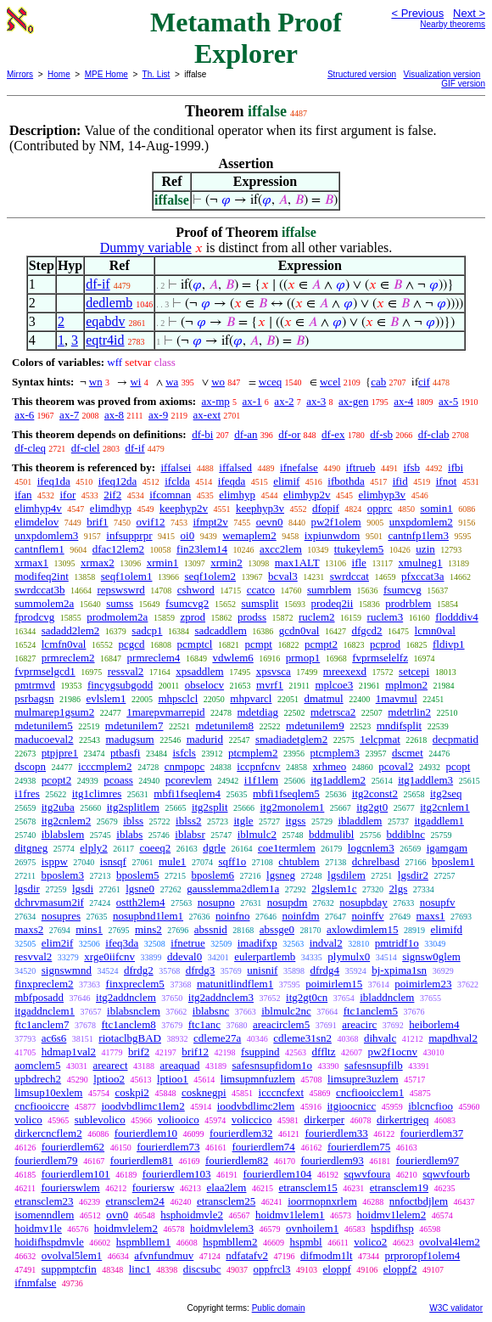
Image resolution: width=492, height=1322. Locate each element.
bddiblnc (405, 834)
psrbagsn (33, 698)
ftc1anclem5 (371, 1010)
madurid (205, 739)
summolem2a (44, 603)
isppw (55, 861)
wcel (330, 381)
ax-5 (448, 401)
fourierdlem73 (168, 1146)
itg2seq (446, 793)
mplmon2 (406, 684)
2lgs (398, 888)
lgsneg (280, 875)
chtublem (298, 861)
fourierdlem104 (277, 1173)
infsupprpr (129, 535)
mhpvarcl (250, 698)
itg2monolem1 (292, 807)
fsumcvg (402, 589)
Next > (469, 13)
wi (135, 381)
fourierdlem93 (331, 1160)
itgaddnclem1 (44, 1010)
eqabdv (105, 321)
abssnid (210, 929)
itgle (243, 820)
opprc (380, 508)
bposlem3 (62, 875)
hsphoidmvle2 (191, 1214)
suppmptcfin (69, 1269)
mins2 (148, 929)
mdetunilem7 (134, 725)
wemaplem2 (249, 535)
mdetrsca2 (332, 712)
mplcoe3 (334, 684)
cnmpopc (185, 766)
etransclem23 (43, 1201)
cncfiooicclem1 (370, 1092)
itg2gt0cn (306, 997)
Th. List (157, 74)
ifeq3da (121, 943)
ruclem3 (385, 616)
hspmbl (305, 1241)
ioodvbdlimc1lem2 (142, 1106)
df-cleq (30, 448)
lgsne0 (140, 888)
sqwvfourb (446, 1173)
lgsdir (27, 888)
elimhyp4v (38, 508)
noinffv (368, 915)
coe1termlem (287, 847)
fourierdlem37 (431, 1133)
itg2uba (58, 807)
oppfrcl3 (272, 1269)
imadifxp (257, 943)
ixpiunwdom (333, 535)
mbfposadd (39, 997)
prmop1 (303, 657)
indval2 (326, 943)
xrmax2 (98, 562)
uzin (425, 549)
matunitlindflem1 (235, 983)
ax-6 (24, 414)
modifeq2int (41, 576)
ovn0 (117, 1214)
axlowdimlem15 (363, 929)
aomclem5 (37, 1065)
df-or (289, 434)
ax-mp (216, 401)
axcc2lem (281, 549)
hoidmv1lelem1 (290, 1214)
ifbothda (345, 481)
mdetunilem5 (43, 725)
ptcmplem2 (253, 752)
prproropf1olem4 (423, 1255)
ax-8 (114, 414)
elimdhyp (110, 508)
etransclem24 (135, 1201)
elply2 (94, 847)
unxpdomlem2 (421, 521)
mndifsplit (399, 725)
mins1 (89, 929)
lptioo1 (172, 1078)
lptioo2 (109, 1078)
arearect (109, 1065)
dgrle (214, 847)
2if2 (112, 494)
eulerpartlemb (264, 956)
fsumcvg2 (187, 603)
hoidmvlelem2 (126, 1228)
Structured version (361, 74)
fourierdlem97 (427, 1160)
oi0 (188, 535)
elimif (286, 481)
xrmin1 (163, 562)
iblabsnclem (133, 1010)
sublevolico (100, 1119)
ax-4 (403, 401)
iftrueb (361, 467)
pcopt (457, 766)
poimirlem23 (422, 983)
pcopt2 (56, 780)
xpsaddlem (199, 671)
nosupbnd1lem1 (148, 915)
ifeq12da (117, 481)
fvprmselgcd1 (44, 671)
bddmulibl (331, 834)
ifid (400, 481)
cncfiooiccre (41, 1106)
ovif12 (151, 521)
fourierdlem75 (358, 1146)
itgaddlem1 (439, 820)
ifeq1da (53, 481)
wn (96, 381)
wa (171, 381)
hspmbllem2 (230, 1241)
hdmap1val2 (69, 1051)
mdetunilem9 (315, 725)
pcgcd (131, 644)
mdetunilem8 (224, 725)
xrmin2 (226, 562)
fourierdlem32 (241, 1133)
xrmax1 (31, 562)
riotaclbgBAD (129, 1038)
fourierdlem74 (263, 1146)
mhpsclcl (178, 698)
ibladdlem (360, 820)
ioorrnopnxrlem (322, 1201)
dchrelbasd (376, 861)
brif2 (138, 1051)
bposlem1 (453, 861)
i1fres (27, 793)
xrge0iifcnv (109, 956)
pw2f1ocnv (393, 1051)
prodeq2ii (331, 603)
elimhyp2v (307, 494)
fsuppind (260, 1051)
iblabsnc (211, 1010)
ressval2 (126, 671)
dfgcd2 (366, 630)
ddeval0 (184, 956)
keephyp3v (260, 508)
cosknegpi (204, 1092)
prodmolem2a (117, 616)
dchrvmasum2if (49, 902)
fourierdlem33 (336, 1133)
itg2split (210, 807)
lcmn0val (435, 630)
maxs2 (28, 929)
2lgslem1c (333, 888)
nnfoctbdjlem (418, 1201)
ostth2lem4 (140, 902)
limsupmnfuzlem (258, 1078)
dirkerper (324, 1119)
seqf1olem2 (210, 576)
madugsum (130, 739)
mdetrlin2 (409, 712)
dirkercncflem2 (47, 1133)
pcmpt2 (321, 644)
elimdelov (36, 521)
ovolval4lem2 (449, 1241)
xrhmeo (330, 766)
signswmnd (67, 970)
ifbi (455, 467)
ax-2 (284, 401)
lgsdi (82, 888)
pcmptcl (195, 644)
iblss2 (188, 820)
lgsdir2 (413, 875)
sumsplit (259, 603)
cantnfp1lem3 (418, 535)
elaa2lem (227, 1187)
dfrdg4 (324, 970)
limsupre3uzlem (363, 1078)
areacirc (359, 1024)
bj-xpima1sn (399, 970)
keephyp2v (183, 508)
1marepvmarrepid (165, 712)
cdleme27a (217, 1038)
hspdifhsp (392, 1228)
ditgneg (31, 847)
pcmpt (258, 644)
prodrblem (408, 603)
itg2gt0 (372, 807)
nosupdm (287, 902)
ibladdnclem (387, 997)
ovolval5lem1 (72, 1255)
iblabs (129, 834)
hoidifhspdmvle (49, 1241)
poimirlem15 (333, 983)
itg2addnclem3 (221, 997)
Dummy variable (146, 247)
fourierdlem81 (141, 1160)
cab (378, 381)
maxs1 (431, 915)
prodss (252, 616)
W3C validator (456, 1308)
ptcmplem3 (335, 752)
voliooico (178, 1119)
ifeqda (231, 481)
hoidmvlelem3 (222, 1228)
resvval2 (33, 956)
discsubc (202, 1269)
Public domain (278, 1308)
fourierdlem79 (45, 1160)
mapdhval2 (453, 1038)
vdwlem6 (232, 657)
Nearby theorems (452, 24)
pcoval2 (395, 766)
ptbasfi (125, 752)
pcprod (385, 644)
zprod (192, 616)
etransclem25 (226, 1201)
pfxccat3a (422, 576)
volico (28, 1119)
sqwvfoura (367, 1173)
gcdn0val (299, 630)
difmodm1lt (326, 1255)
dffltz (324, 1051)
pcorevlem (188, 780)
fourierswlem (70, 1187)
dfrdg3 (200, 970)
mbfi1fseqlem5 (286, 793)
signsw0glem (431, 956)
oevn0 (269, 521)
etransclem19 (399, 1187)
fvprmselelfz (380, 657)
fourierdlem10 (146, 1133)
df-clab (434, 434)
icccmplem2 (105, 766)
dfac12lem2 (118, 549)
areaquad (180, 1065)
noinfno (232, 915)
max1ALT (297, 562)
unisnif (262, 970)
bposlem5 (137, 875)
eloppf (337, 1269)
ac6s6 (54, 1038)
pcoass (118, 780)
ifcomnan (170, 494)
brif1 (97, 521)
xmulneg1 (421, 562)
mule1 (173, 861)
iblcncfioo (430, 1106)
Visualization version (441, 74)
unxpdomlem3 (46, 535)
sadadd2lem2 (71, 630)
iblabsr (189, 834)
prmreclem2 (68, 657)
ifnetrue (187, 943)
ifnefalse (299, 467)
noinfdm (300, 915)
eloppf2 (400, 1269)
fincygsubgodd (120, 684)
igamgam (447, 847)
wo (218, 381)
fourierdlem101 (76, 1173)
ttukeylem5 (359, 549)
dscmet (407, 752)
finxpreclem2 (43, 983)
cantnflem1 (39, 549)
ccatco (261, 589)
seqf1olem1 (127, 576)
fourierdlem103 (177, 1173)
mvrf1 (269, 684)
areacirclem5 (281, 1024)
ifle (359, 562)
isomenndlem (44, 1214)
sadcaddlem (220, 630)
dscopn (30, 766)
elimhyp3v (382, 494)
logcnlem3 (371, 847)
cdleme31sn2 (302, 1038)
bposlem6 (213, 875)
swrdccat (349, 576)
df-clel (85, 448)
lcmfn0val (64, 644)
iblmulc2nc (286, 1010)
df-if (97, 284)
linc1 (140, 1269)
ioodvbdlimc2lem (256, 1106)
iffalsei (175, 467)
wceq (270, 381)
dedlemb (109, 302)
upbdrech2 (37, 1078)
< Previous (417, 13)
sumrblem (329, 589)
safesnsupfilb (373, 1065)
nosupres (61, 915)
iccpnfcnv (258, 766)
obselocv (204, 684)
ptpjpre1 (60, 752)
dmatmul (323, 698)
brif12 (195, 1051)
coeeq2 (155, 847)
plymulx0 (348, 956)
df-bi (202, 434)
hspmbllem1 (143, 1241)
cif (424, 381)
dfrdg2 (139, 970)
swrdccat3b (39, 589)
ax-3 (316, 401)
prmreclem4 (154, 657)
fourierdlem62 (73, 1146)
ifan (22, 494)
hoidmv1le (38, 1228)
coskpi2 (131, 1092)
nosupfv (438, 902)
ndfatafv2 (247, 1255)
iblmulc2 (257, 834)
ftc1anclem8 (129, 1024)
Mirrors (20, 74)
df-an (245, 434)
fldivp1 (449, 644)
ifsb (412, 467)
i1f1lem (261, 780)
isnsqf (113, 861)
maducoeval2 (43, 739)
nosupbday (363, 902)
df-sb (381, 434)
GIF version (463, 83)
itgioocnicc (351, 1106)
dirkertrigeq (402, 1119)
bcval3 (283, 576)
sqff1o (232, 861)
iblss (133, 820)
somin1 (436, 508)
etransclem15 (307, 1187)
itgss (296, 820)
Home (59, 74)
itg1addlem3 (425, 780)
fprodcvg (34, 616)
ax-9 (158, 414)
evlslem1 (106, 698)
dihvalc (380, 1038)
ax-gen (353, 401)
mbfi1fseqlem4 (187, 793)
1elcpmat (380, 739)
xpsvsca (273, 671)
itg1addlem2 (338, 780)
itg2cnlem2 (67, 820)
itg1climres (97, 793)
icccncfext (281, 1092)
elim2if (58, 943)
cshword (196, 589)
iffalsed (235, 467)
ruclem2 (317, 616)
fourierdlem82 (236, 1160)
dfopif (325, 508)
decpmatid (455, 739)
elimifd (446, 929)
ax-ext (207, 414)
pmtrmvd (34, 684)
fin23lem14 (201, 549)
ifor (67, 494)
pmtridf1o (397, 943)
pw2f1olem (335, 521)
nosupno (216, 902)
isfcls (183, 752)
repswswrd (120, 589)
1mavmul (396, 698)
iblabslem (63, 834)
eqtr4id (105, 340)
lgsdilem (346, 875)
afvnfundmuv (163, 1255)
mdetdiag (258, 712)
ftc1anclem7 (41, 1024)
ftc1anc (204, 1024)
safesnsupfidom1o (272, 1065)
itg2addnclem (126, 997)
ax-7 (69, 414)
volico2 (370, 1241)
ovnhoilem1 (312, 1228)
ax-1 (252, 401)
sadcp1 (146, 630)
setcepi (414, 671)
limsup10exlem (48, 1092)
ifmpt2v (210, 521)
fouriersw (153, 1187)
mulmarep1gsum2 (54, 712)
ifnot (446, 481)
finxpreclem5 (135, 983)
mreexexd (344, 671)
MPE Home (106, 74)
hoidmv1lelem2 (392, 1214)
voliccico (252, 1119)
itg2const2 (375, 793)
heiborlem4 (434, 1024)
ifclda (177, 481)
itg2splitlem (133, 807)
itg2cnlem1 (445, 807)
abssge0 (277, 929)
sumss (119, 603)
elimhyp (237, 494)
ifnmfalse (35, 1282)
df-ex (332, 434)
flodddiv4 (456, 616)
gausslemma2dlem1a (233, 888)
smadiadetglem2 (291, 739)
